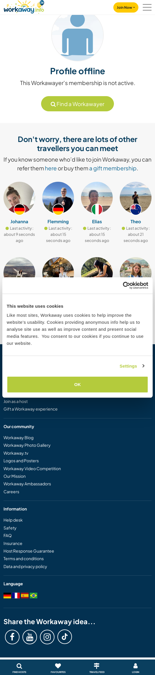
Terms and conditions (23, 558)
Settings (128, 366)
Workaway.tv (15, 453)
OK (77, 384)
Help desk (13, 519)
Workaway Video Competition (32, 468)
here (51, 168)
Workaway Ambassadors (27, 483)
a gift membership (113, 168)
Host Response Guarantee (28, 550)
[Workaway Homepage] (23, 6)
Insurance (12, 543)
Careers (11, 491)
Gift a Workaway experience (30, 408)
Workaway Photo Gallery (27, 445)
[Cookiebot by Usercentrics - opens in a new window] (122, 285)
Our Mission (14, 476)
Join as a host (15, 401)
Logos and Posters (21, 460)
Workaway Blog (18, 437)
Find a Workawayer (77, 104)
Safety (10, 527)
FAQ (7, 535)
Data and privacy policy (25, 566)
